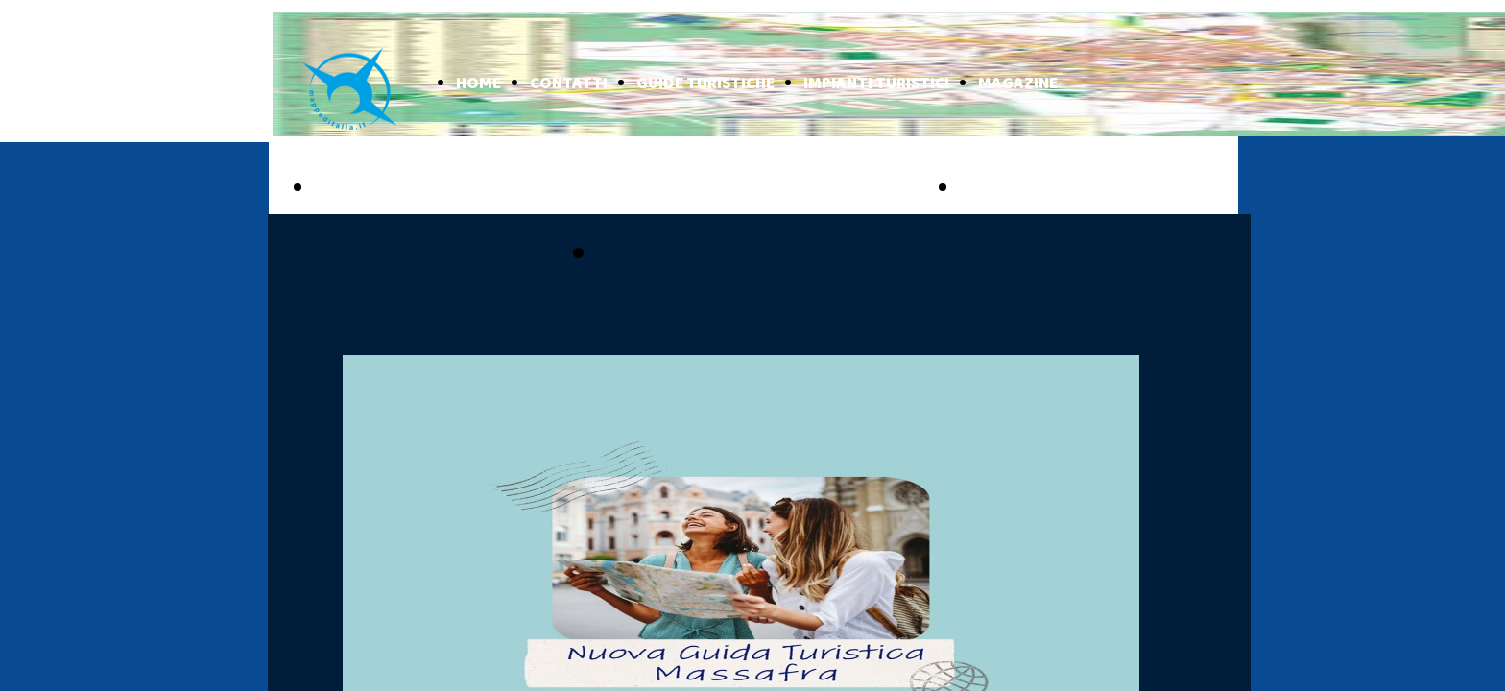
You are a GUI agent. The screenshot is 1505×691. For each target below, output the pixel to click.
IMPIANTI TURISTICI (876, 84)
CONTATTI (569, 84)
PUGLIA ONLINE (399, 189)
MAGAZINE (1018, 84)
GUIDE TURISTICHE (705, 84)
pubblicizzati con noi (740, 255)
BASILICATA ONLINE (1066, 189)
